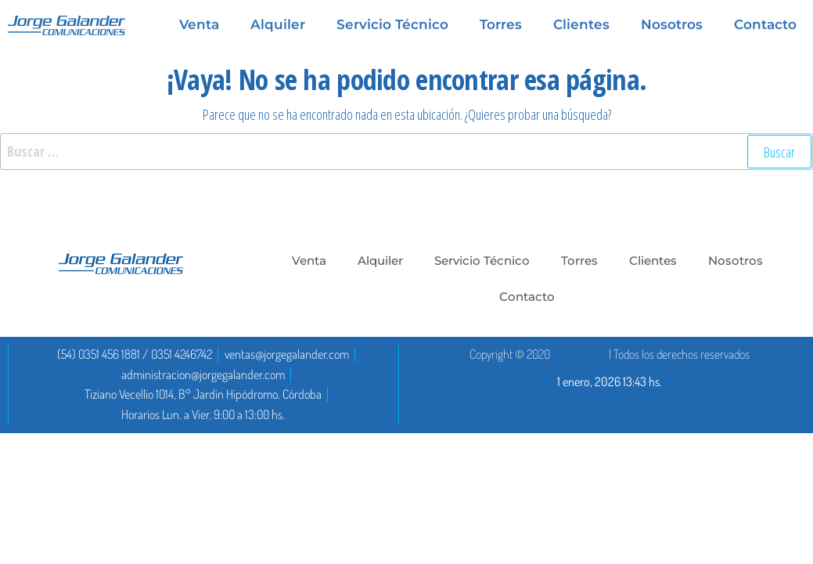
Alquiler (380, 260)
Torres (579, 260)
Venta (309, 260)
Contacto (527, 296)
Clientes (653, 260)
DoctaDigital (579, 354)
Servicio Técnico (482, 260)
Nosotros (735, 260)
